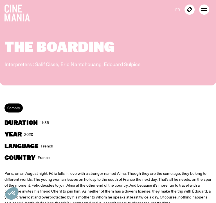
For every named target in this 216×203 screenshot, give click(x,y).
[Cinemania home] (19, 12)
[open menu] (204, 10)
